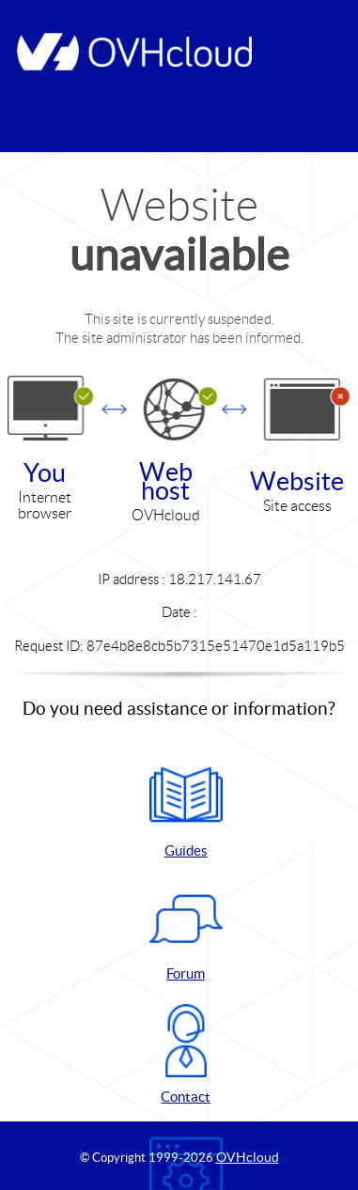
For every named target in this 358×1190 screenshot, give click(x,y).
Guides (186, 808)
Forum (186, 931)
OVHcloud (247, 1157)
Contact (186, 1054)
